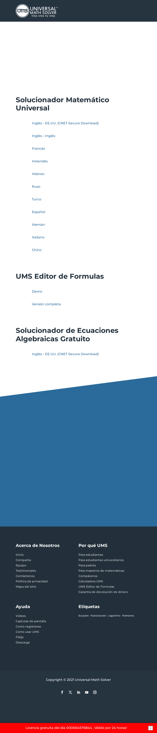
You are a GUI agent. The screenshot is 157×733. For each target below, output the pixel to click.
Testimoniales (26, 570)
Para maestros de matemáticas (101, 570)
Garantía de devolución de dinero (103, 592)
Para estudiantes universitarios (101, 560)
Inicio (20, 555)
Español (38, 212)
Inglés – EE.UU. (65, 354)
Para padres (87, 565)
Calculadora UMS (90, 581)
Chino (36, 250)
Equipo (21, 565)
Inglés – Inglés (43, 136)
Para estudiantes (90, 555)
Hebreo (38, 174)
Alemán (38, 225)
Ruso (36, 187)
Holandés (40, 161)
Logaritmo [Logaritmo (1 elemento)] (114, 615)
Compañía (23, 560)
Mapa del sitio (26, 586)
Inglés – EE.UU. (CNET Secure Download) (65, 123)
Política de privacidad (32, 581)
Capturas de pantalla (31, 621)
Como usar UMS (27, 632)
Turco (36, 199)
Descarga (23, 642)
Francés (38, 148)
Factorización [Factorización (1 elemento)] (98, 615)
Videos (21, 616)
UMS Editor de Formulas (96, 586)
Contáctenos (25, 576)
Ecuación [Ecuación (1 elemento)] (83, 615)
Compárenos (88, 576)
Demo (37, 291)
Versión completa (46, 304)
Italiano (38, 237)
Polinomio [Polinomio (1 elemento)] (128, 615)
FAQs (20, 637)
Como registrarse (28, 626)
